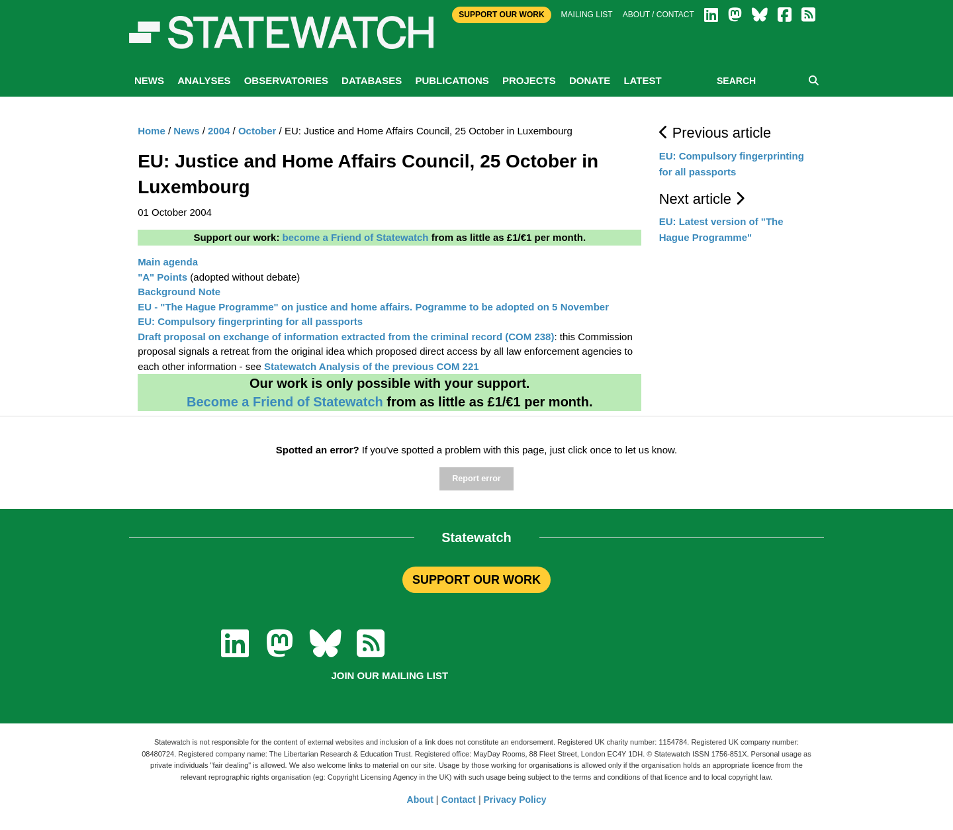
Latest (642, 80)
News (149, 80)
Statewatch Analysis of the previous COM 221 (371, 366)
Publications (451, 80)
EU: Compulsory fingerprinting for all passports (250, 321)
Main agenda (168, 261)
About (420, 799)
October (257, 130)
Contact (458, 799)
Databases (371, 80)
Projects (529, 80)
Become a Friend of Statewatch (285, 401)
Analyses (203, 80)
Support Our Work (501, 14)
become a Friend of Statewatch (356, 237)
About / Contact (658, 14)
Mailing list (587, 14)
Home (151, 130)
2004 (219, 130)
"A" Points (162, 277)
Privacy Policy (515, 799)
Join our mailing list (389, 675)
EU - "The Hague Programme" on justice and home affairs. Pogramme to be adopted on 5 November (373, 306)
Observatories (286, 80)
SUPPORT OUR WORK (476, 579)
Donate (589, 80)
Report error (476, 478)
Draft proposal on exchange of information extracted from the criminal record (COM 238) (346, 336)
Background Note (179, 291)
